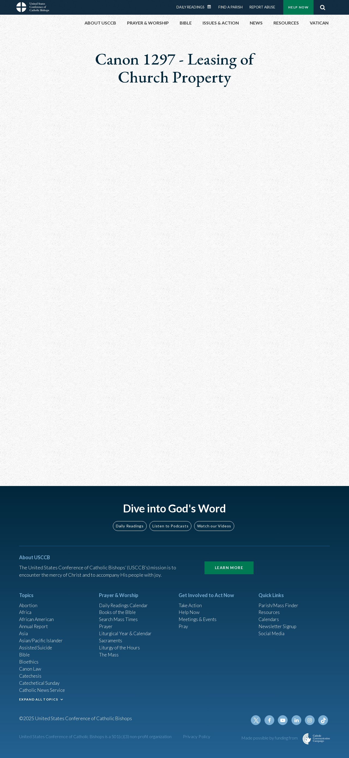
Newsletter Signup (278, 623)
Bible (25, 652)
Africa (25, 608)
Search (322, 7)
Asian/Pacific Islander (41, 638)
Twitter (258, 720)
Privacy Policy (196, 736)
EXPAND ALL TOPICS (38, 698)
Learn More (229, 563)
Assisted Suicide (36, 645)
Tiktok (323, 720)
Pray (183, 623)
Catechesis (31, 674)
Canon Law (30, 667)
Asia (23, 630)
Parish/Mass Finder (279, 601)
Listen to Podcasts (170, 521)
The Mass (109, 652)
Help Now (298, 7)
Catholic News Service (43, 689)
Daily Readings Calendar (211, 7)
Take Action (191, 601)
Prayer (106, 623)
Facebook (271, 720)
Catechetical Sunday (40, 682)
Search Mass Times (119, 616)
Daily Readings (190, 7)
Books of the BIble (118, 608)
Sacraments (111, 638)
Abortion (28, 601)
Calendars (269, 616)
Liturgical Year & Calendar (127, 630)
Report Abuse (262, 7)
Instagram (310, 720)
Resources (269, 608)
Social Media (272, 630)
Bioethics (29, 660)
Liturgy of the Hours (120, 645)
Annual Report (34, 623)
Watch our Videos (214, 521)
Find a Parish (230, 7)
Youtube (284, 720)
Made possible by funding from (270, 737)
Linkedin (297, 720)
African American (37, 616)
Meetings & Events (199, 616)
